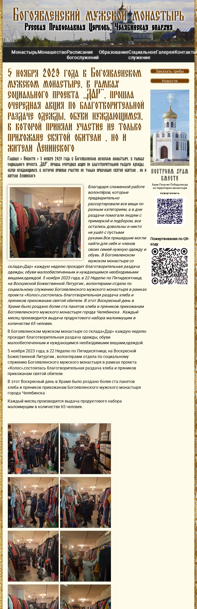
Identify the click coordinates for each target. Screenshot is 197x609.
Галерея (165, 52)
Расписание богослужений (83, 54)
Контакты (186, 52)
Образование (114, 52)
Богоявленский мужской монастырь (98, 15)
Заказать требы (170, 71)
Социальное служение (142, 54)
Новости (29, 159)
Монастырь (24, 52)
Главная (13, 159)
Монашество (52, 52)
